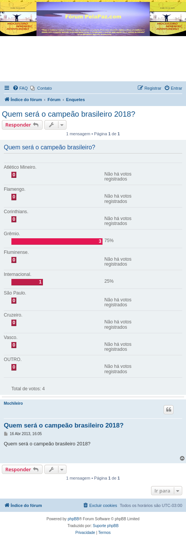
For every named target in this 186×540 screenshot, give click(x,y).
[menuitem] (20, 88)
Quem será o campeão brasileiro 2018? (68, 114)
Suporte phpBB (106, 526)
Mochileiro (13, 403)
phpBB (73, 519)
